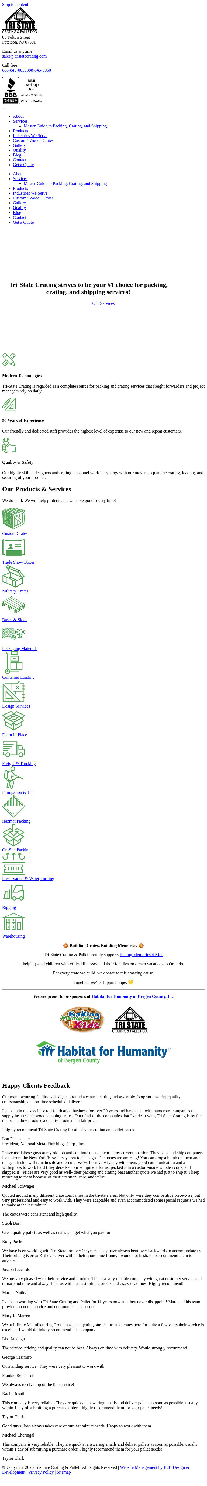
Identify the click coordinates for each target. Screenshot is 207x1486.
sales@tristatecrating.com (24, 56)
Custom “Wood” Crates (33, 140)
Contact (19, 160)
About (18, 116)
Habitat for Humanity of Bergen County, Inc (133, 996)
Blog (17, 155)
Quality (19, 150)
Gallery (19, 145)
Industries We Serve (30, 135)
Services (20, 121)
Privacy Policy (41, 1472)
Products (20, 130)
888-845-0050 (14, 70)
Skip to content (15, 4)
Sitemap (64, 1472)
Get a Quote (23, 164)
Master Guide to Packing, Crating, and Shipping (65, 126)
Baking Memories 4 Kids (141, 954)
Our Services (103, 303)
